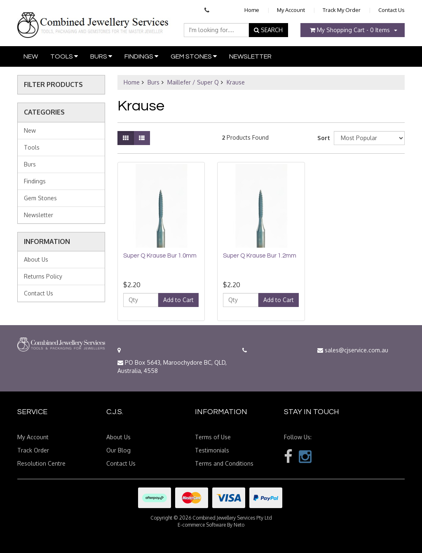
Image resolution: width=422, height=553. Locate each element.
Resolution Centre (41, 463)
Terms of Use (213, 437)
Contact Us (391, 10)
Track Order (33, 450)
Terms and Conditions (224, 463)
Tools (64, 56)
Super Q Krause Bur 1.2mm (259, 256)
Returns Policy (43, 276)
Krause (236, 82)
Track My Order (342, 10)
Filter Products (53, 85)
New (30, 56)
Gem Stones (194, 56)
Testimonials (212, 450)
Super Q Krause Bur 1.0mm (160, 256)
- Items (350, 29)
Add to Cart (178, 299)
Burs (101, 56)
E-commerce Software (202, 525)
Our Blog (118, 450)
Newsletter (250, 56)
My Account (291, 10)
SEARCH (268, 29)
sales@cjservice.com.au (352, 350)
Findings (141, 56)
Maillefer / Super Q (193, 82)
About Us (36, 259)
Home (251, 10)
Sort (322, 137)
